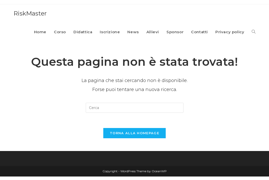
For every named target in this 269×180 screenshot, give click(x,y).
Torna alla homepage (134, 133)
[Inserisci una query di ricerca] (135, 108)
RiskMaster (30, 13)
